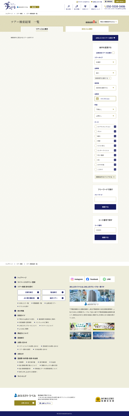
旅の (76, 9)
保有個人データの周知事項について (46, 368)
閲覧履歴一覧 (37, 303)
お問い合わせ (119, 1)
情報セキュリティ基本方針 (49, 365)
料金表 (53, 362)
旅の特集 (21, 311)
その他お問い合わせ (41, 349)
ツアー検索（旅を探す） (25, 286)
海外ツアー (54, 298)
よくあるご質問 (23, 329)
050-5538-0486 (115, 6)
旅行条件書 (31, 362)
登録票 (21, 362)
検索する (105, 207)
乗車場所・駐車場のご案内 (47, 319)
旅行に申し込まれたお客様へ (28, 372)
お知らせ (21, 354)
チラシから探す (23, 306)
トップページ (9, 13)
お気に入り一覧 (97, 2)
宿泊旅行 (53, 292)
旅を (68, 9)
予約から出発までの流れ (26, 319)
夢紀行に (95, 9)
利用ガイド (21, 315)
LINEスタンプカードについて (28, 325)
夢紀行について (23, 333)
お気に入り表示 (104, 38)
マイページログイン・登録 (26, 282)
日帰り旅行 (29, 292)
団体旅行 (21, 338)
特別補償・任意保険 (25, 322)
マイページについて (47, 325)
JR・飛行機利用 (29, 298)
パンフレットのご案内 (42, 322)
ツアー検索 (19, 13)
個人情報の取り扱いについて (28, 365)
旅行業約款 (43, 362)
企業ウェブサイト (46, 403)
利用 (85, 9)
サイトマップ (22, 376)
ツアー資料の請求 (24, 349)
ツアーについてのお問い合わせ (28, 346)
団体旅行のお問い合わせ (50, 346)
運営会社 (109, 1)
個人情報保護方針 (25, 368)
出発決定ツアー (51, 303)
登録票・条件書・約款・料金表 (28, 358)
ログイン (84, 2)
